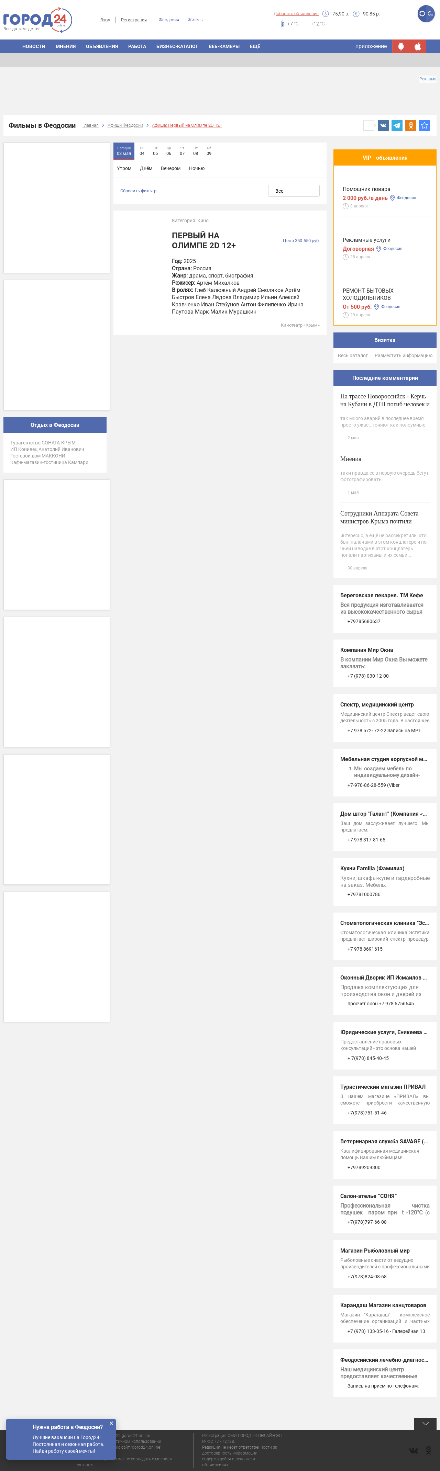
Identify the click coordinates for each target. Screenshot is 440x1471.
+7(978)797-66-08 (367, 1222)
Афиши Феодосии (125, 125)
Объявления (102, 46)
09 (209, 150)
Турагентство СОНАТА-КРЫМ (43, 442)
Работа (137, 46)
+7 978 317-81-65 (366, 839)
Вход (105, 19)
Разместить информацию (403, 355)
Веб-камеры (224, 46)
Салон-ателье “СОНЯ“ (368, 1196)
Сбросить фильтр (138, 190)
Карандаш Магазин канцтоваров (383, 1305)
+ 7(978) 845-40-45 (368, 1058)
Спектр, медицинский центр (377, 704)
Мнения (66, 46)
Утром (124, 168)
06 (168, 150)
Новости (33, 46)
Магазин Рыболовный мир (375, 1250)
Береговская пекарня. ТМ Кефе (381, 595)
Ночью (197, 168)
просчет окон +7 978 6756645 (381, 1003)
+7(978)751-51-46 (367, 1113)
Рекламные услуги (366, 240)
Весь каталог (353, 355)
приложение (371, 46)
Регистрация (134, 19)
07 (182, 150)
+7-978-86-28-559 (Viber (374, 785)
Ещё (255, 46)
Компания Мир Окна (366, 650)
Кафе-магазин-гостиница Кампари (49, 462)
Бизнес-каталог (177, 46)
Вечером (170, 168)
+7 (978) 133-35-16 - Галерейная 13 (386, 1331)
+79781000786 (364, 894)
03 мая (124, 150)
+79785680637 (364, 621)
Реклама (428, 79)
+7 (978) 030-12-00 (368, 676)
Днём (146, 168)
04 (142, 150)
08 (195, 150)
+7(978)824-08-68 (367, 1276)
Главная (90, 125)
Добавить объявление (296, 13)
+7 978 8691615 (365, 949)
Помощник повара (366, 189)
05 (155, 150)
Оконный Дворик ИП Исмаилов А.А (386, 977)
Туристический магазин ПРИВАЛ (383, 1087)
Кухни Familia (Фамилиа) (372, 868)
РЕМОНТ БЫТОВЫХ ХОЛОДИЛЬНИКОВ (368, 294)
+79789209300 (364, 1167)
